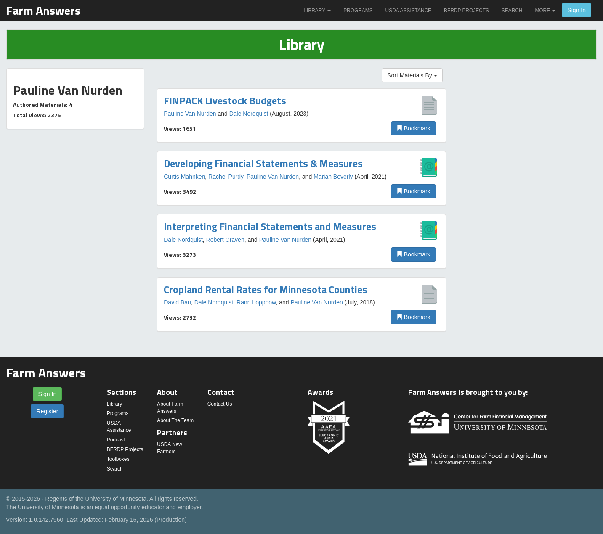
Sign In (576, 10)
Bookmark (413, 128)
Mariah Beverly (333, 176)
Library (317, 10)
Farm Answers (43, 10)
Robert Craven (225, 239)
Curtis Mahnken (184, 176)
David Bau (177, 302)
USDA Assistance (408, 10)
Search (512, 10)
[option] (301, 115)
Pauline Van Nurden (190, 113)
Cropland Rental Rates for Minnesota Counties (265, 289)
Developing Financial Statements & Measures (263, 163)
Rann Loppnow (256, 302)
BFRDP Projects (466, 10)
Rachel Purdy (225, 176)
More (545, 10)
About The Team (175, 420)
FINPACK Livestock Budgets (225, 100)
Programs (357, 10)
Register (47, 411)
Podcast (116, 440)
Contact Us (219, 404)
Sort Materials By (412, 75)
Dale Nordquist (248, 113)
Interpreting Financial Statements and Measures (270, 226)
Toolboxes (118, 459)
